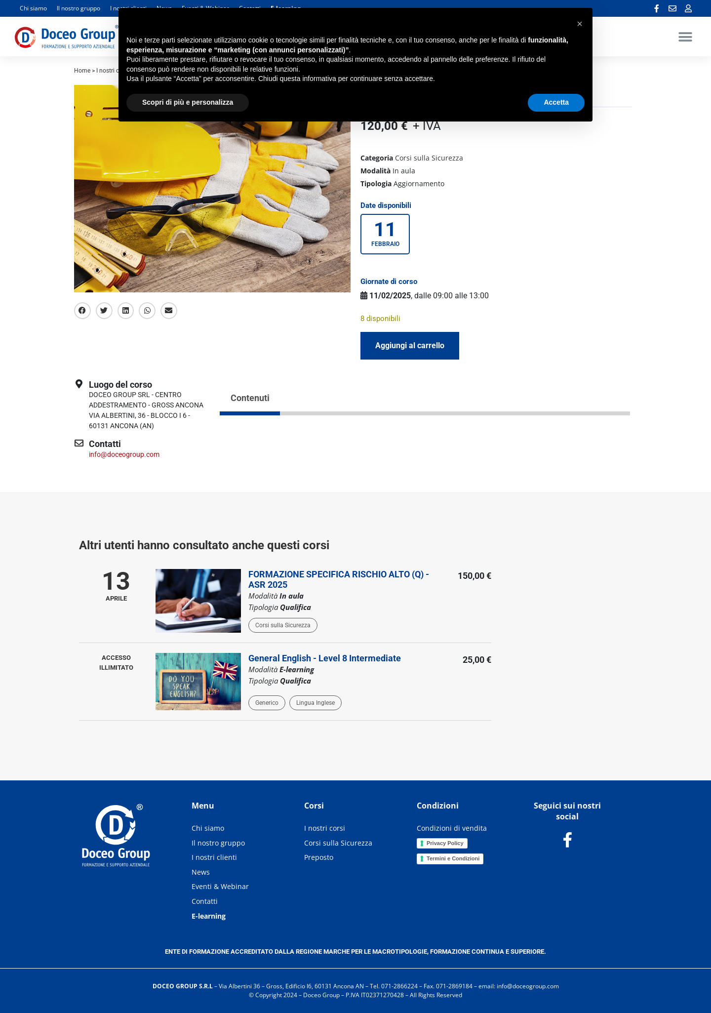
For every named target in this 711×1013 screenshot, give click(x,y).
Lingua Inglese (315, 702)
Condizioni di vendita (452, 828)
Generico (266, 702)
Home (82, 70)
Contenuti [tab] (250, 398)
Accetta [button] (556, 102)
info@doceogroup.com (124, 454)
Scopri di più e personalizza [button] (187, 102)
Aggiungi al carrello (409, 345)
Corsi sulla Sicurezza (429, 157)
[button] (685, 36)
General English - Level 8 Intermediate (324, 658)
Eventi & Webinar (220, 886)
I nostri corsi (324, 828)
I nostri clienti (214, 857)
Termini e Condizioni (453, 858)
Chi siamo (33, 8)
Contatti (205, 901)
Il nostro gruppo (78, 8)
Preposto (318, 857)
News (201, 872)
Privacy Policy (445, 843)
